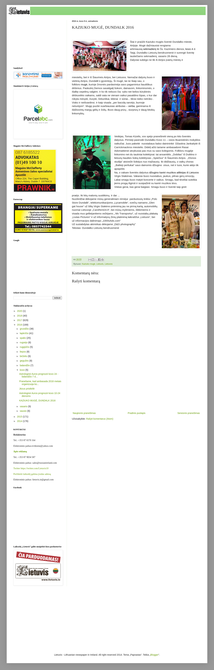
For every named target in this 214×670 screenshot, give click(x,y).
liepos (23, 351)
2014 (20, 421)
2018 (20, 315)
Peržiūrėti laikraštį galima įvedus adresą (32, 474)
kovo (22, 370)
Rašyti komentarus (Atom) (99, 418)
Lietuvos (109, 264)
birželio (24, 356)
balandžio (25, 365)
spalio (23, 338)
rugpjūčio (25, 347)
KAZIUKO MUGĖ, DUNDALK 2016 (37, 400)
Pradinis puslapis (136, 413)
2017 (20, 320)
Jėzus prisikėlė (27, 388)
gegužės (24, 360)
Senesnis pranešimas (188, 413)
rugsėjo (24, 342)
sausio (23, 411)
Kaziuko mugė (88, 264)
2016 (20, 324)
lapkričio (24, 333)
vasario (24, 406)
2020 (20, 311)
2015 (20, 416)
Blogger (154, 654)
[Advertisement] (136, 383)
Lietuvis (99, 264)
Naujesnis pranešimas (84, 413)
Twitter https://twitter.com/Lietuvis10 (30, 468)
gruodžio (24, 328)
